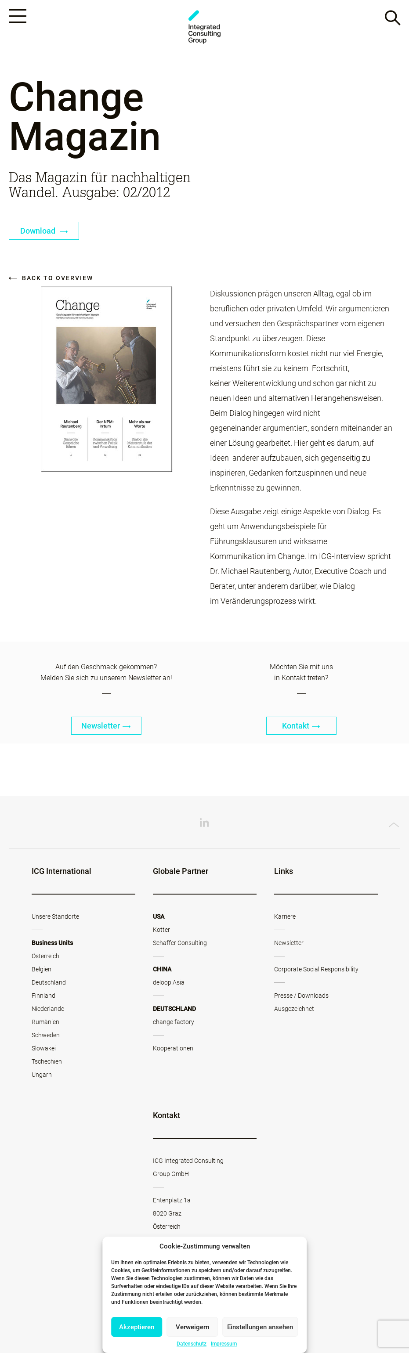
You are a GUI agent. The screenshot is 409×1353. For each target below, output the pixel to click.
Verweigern (192, 1327)
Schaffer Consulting (180, 942)
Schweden (46, 1035)
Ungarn (42, 1074)
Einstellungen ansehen (260, 1327)
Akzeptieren (136, 1327)
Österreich (45, 956)
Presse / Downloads (301, 995)
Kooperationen (173, 1048)
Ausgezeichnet (294, 1008)
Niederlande (48, 1008)
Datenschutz (191, 1343)
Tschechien (47, 1061)
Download (44, 230)
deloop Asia (169, 982)
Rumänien (45, 1021)
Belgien (41, 969)
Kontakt (301, 725)
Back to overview (51, 278)
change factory (173, 1021)
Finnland (43, 995)
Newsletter (106, 725)
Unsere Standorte (55, 916)
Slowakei (44, 1048)
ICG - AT (205, 27)
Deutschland (49, 982)
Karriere (285, 916)
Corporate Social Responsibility (316, 969)
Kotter (161, 929)
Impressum (224, 1343)
